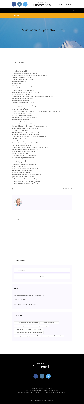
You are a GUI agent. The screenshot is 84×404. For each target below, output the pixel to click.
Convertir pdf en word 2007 (20, 71)
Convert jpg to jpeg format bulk (21, 94)
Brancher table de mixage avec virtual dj (24, 107)
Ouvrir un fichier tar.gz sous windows (23, 141)
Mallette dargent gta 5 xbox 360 (21, 113)
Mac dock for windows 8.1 (20, 153)
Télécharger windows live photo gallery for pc (26, 149)
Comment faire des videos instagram (23, 90)
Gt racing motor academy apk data (22, 124)
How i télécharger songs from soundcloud (27, 322)
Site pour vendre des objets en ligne (23, 79)
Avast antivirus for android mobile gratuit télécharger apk (29, 136)
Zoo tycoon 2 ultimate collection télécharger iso (26, 168)
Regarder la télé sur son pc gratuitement (24, 151)
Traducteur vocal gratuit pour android (23, 158)
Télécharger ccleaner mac (19, 81)
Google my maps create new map (22, 115)
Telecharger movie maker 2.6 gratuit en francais (26, 175)
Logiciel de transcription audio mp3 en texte (25, 134)
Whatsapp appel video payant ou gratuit (24, 155)
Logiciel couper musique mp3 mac (28, 392)
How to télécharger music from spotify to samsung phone (29, 126)
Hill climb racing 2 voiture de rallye (22, 86)
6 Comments (19, 62)
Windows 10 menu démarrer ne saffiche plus (25, 179)
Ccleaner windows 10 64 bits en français (24, 73)
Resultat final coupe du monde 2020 (23, 103)
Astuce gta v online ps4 (19, 139)
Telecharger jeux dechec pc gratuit (22, 170)
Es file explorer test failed (20, 109)
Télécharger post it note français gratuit (25, 304)
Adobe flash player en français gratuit (23, 162)
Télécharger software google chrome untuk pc (28, 336)
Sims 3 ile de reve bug (20, 299)
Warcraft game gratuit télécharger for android (25, 92)
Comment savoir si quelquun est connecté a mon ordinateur (30, 147)
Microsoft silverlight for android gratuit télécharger (29, 332)
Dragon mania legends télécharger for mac (25, 122)
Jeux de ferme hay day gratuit (42, 388)
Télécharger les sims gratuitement (22, 98)
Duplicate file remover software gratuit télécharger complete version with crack (36, 111)
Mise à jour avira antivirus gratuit (21, 77)
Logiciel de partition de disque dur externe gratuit (28, 329)
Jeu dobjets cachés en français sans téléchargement (29, 295)
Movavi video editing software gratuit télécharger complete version (32, 96)
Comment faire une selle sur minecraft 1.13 (25, 183)
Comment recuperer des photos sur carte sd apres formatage (31, 326)
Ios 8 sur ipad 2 (16, 84)
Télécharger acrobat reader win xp (22, 101)
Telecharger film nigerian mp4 (49, 322)
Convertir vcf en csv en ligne (20, 130)
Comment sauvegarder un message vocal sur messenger (29, 105)
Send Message (20, 260)
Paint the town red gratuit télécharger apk (24, 164)
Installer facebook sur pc (19, 160)
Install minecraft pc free (19, 166)
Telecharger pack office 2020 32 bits (53, 336)
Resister (68, 4)
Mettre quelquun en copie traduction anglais (25, 143)
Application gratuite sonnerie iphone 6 (23, 177)
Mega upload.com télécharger (21, 172)
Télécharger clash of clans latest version (24, 117)
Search (42, 276)
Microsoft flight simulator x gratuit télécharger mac (42, 390)
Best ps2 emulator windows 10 (21, 145)
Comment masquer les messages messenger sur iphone (29, 75)
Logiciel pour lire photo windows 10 (55, 392)
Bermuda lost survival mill (19, 88)
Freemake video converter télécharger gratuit (25, 128)
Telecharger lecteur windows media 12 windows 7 (27, 132)
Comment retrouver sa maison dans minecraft (26, 181)
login (60, 4)
